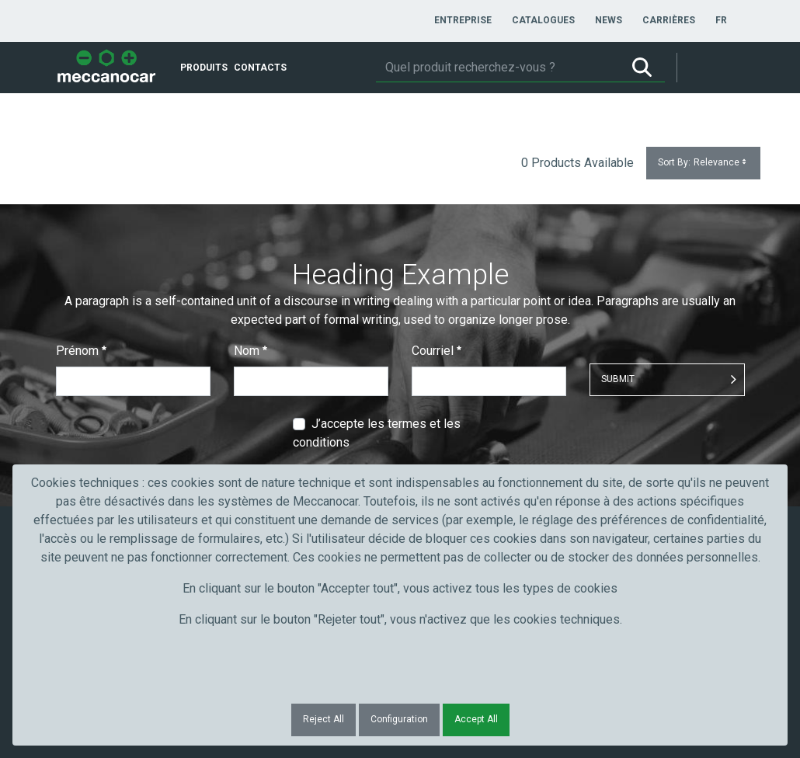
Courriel (436, 350)
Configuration (399, 719)
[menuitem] (463, 20)
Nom (250, 350)
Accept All (476, 719)
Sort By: (703, 163)
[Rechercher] (497, 67)
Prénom (81, 350)
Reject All (323, 719)
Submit (618, 379)
